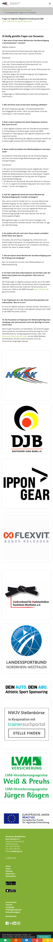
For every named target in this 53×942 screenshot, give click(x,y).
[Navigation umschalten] (50, 3)
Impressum (10, 873)
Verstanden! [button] (43, 937)
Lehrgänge (10, 907)
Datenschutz (11, 876)
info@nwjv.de (16, 851)
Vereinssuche (11, 902)
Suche (8, 869)
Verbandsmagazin (13, 912)
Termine (9, 905)
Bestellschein (11, 916)
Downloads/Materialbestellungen (14, 336)
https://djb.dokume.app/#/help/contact (17, 21)
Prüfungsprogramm (14, 910)
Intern (8, 866)
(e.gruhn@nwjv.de (41, 289)
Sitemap (9, 871)
